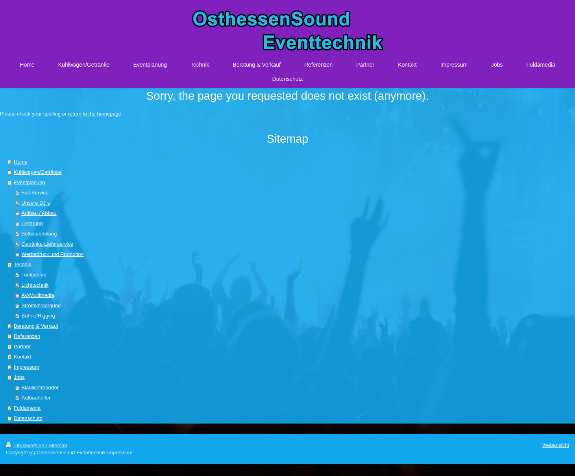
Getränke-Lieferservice (48, 244)
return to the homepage (94, 114)
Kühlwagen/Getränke (37, 172)
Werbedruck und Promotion (53, 254)
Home (21, 162)
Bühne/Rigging (38, 316)
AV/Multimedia (38, 295)
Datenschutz (28, 418)
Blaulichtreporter (40, 387)
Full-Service (35, 193)
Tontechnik (34, 275)
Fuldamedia (27, 408)
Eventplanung (29, 182)
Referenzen (27, 336)
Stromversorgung (41, 305)
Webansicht (555, 445)
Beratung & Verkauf (36, 326)
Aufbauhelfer (36, 398)
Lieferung (32, 223)
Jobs (19, 377)
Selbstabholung (39, 234)
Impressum (26, 367)
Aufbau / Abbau (39, 213)
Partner (22, 346)
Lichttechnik (35, 285)
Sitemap (57, 445)
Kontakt (22, 357)
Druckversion (26, 445)
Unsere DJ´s (36, 203)
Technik (22, 264)
